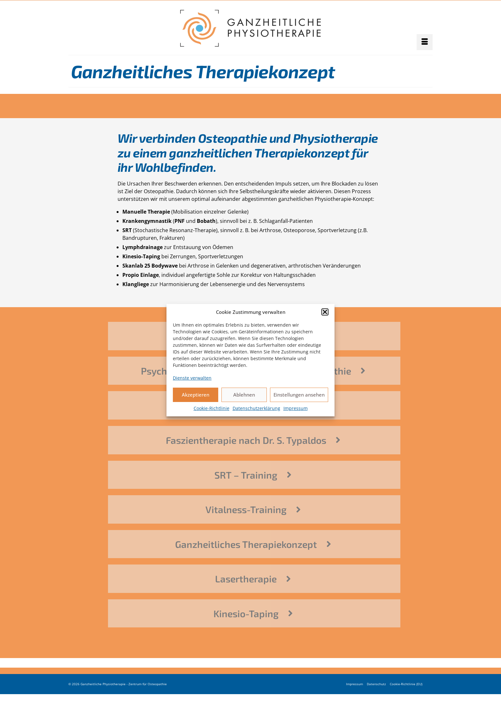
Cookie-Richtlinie (211, 408)
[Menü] (425, 42)
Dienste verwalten (192, 378)
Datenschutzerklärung (256, 408)
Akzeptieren (195, 394)
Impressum (295, 408)
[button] (325, 312)
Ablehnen (244, 394)
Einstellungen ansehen (299, 394)
